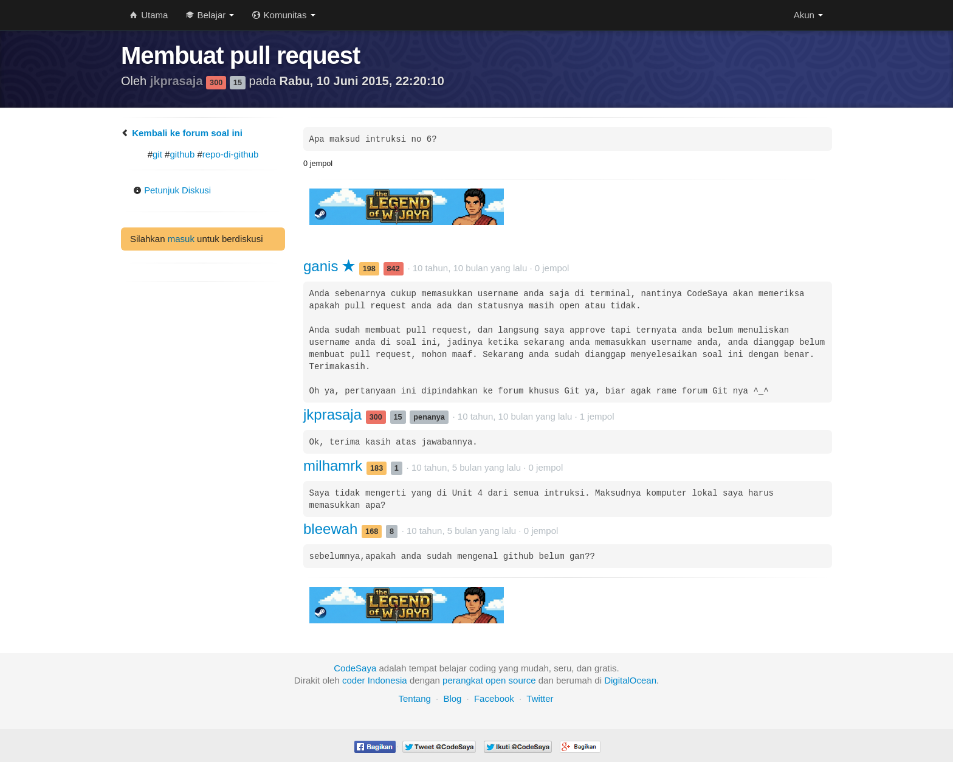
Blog (452, 698)
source (522, 680)
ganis (329, 266)
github (182, 154)
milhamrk (334, 465)
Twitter (539, 698)
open (496, 680)
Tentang (414, 698)
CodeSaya (355, 668)
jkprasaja (178, 81)
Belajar (210, 15)
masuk (181, 239)
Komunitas (283, 15)
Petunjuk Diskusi (172, 190)
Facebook (494, 698)
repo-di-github (230, 154)
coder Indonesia (374, 680)
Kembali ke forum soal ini (182, 133)
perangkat (462, 680)
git (157, 154)
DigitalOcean (630, 680)
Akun (808, 15)
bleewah (332, 529)
